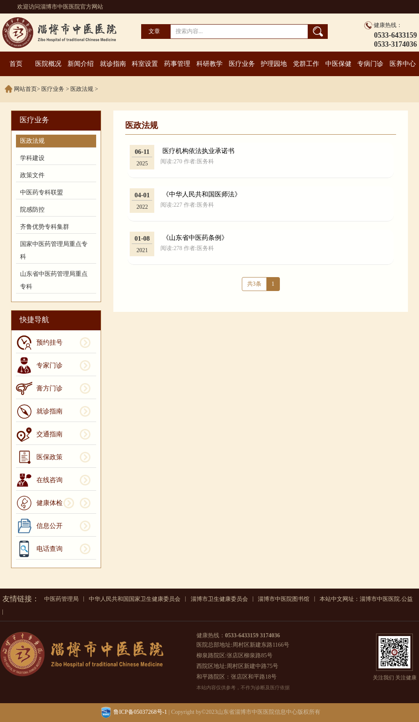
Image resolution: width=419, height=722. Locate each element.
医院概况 (48, 63)
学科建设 (32, 158)
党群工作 (306, 63)
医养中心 (403, 63)
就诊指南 (113, 63)
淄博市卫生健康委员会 (219, 599)
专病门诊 (370, 63)
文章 (154, 31)
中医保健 (338, 63)
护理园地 (274, 63)
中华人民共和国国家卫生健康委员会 (134, 599)
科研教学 (209, 63)
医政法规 (81, 89)
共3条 (254, 284)
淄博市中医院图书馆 (283, 599)
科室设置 (145, 63)
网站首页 (25, 89)
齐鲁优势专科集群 (44, 226)
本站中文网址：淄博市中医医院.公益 (366, 599)
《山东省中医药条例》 (195, 237)
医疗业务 (242, 63)
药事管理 (177, 63)
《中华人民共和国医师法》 (201, 194)
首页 (16, 63)
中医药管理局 (61, 599)
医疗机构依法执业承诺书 (198, 150)
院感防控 (32, 209)
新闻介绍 (81, 63)
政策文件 (32, 175)
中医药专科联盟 (41, 192)
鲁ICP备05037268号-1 (140, 712)
